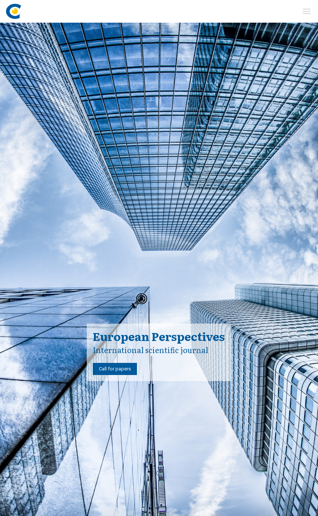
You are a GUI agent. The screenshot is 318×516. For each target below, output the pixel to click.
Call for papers (115, 369)
